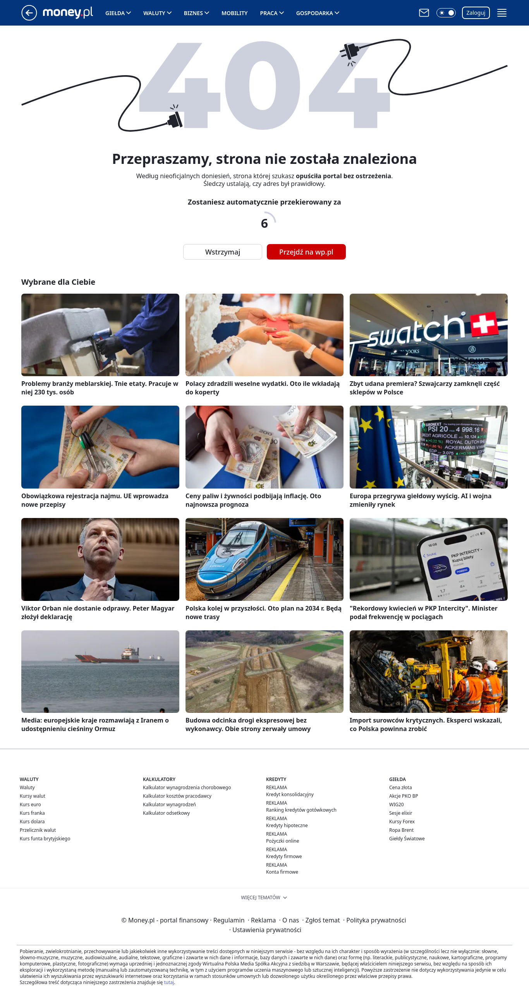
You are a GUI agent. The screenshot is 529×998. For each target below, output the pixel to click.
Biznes (193, 13)
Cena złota (400, 787)
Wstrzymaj (222, 251)
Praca (269, 13)
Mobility (235, 13)
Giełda (115, 13)
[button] (446, 12)
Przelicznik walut (38, 830)
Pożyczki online (282, 841)
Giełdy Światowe (407, 838)
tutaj (169, 982)
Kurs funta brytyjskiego (45, 838)
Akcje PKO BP (403, 796)
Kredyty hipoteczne (287, 825)
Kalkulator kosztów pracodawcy (177, 796)
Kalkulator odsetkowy (166, 813)
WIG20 (396, 804)
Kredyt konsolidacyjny (290, 794)
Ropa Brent (401, 830)
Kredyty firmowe (284, 856)
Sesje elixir (400, 813)
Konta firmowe (282, 872)
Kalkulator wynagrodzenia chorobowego (187, 787)
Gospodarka (314, 13)
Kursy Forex (402, 821)
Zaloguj (476, 12)
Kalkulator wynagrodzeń (169, 804)
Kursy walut (32, 796)
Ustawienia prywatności (265, 930)
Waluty (154, 13)
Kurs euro (30, 804)
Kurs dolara (32, 821)
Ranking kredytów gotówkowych (301, 810)
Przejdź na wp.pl (306, 251)
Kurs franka (32, 813)
